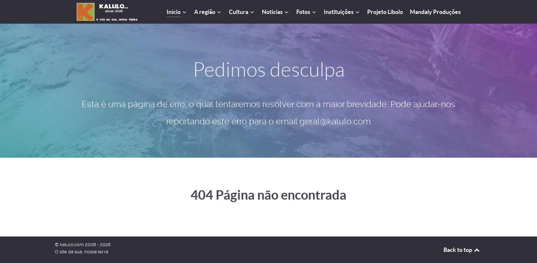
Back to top (462, 250)
